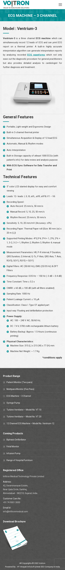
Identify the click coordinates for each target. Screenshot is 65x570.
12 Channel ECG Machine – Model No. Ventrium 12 (30, 423)
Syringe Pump (13, 403)
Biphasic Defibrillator (16, 439)
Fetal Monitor (13, 446)
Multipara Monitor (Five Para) (20, 389)
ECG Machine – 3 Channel (19, 396)
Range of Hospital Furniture (20, 460)
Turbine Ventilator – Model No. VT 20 (24, 416)
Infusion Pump (13, 453)
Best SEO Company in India (48, 567)
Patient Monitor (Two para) (19, 382)
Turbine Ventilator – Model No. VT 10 (24, 409)
